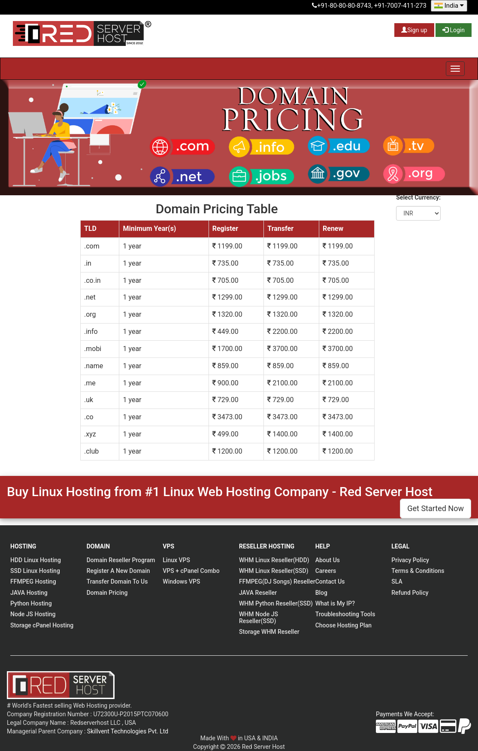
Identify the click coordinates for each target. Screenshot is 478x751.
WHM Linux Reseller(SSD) (274, 570)
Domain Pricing (107, 592)
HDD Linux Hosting (35, 560)
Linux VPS (176, 560)
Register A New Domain (118, 570)
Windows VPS (181, 581)
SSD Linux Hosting (35, 570)
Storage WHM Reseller (269, 631)
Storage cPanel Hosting (41, 625)
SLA (396, 581)
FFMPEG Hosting (33, 581)
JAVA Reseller (258, 592)
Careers (325, 570)
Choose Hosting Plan (343, 625)
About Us (327, 560)
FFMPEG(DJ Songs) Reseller (277, 581)
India (449, 5)
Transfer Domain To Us (117, 581)
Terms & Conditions (417, 570)
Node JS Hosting (33, 614)
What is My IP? (335, 603)
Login (453, 30)
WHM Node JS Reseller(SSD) (258, 617)
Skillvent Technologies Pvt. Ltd (127, 731)
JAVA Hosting (29, 592)
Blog (321, 592)
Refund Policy (409, 592)
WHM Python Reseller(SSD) (276, 603)
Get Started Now (435, 508)
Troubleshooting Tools (345, 614)
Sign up (414, 30)
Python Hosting (31, 603)
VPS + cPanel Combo (191, 570)
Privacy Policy (410, 560)
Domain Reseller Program (121, 560)
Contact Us (330, 581)
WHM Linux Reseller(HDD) (274, 560)
